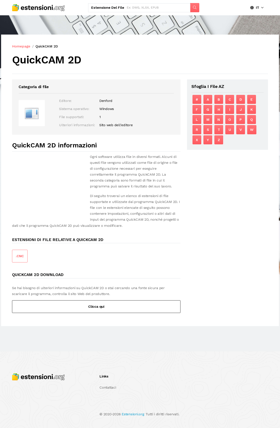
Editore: (65, 101)
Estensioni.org (133, 414)
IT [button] (254, 7)
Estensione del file (107, 7)
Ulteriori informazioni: (77, 125)
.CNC (20, 256)
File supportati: (71, 117)
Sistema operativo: (74, 109)
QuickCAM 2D (46, 46)
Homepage (21, 46)
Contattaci (108, 387)
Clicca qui (96, 306)
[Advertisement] (49, 184)
